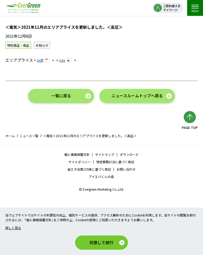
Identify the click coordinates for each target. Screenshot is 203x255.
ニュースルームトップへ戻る (137, 95)
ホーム (10, 135)
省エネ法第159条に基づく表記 (89, 169)
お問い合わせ (126, 169)
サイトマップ (104, 154)
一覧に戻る (61, 95)
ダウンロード (129, 154)
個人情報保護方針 (77, 154)
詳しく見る (13, 227)
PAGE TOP (190, 127)
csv (65, 60)
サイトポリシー (79, 162)
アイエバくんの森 (101, 176)
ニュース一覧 (29, 135)
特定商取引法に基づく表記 (115, 162)
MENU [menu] (195, 8)
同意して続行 (101, 242)
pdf (43, 60)
